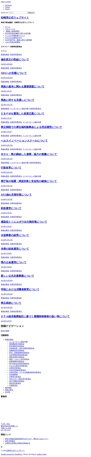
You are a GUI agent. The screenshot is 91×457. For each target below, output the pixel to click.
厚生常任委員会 (15, 383)
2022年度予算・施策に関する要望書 (18, 40)
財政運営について (11, 208)
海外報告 (8, 388)
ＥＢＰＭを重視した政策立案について (22, 113)
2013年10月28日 (7, 280)
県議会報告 (5, 54)
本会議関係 (13, 374)
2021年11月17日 (6, 105)
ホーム (7, 27)
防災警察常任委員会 (16, 346)
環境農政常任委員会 (16, 344)
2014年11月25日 (6, 199)
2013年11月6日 (6, 253)
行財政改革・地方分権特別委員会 (21, 348)
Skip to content (6, 2)
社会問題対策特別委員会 (18, 355)
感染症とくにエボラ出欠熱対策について (24, 221)
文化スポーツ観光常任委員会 (20, 379)
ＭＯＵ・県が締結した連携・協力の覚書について (29, 154)
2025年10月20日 (7, 78)
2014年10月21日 (7, 240)
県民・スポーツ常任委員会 (19, 359)
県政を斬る (9, 390)
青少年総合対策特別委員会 (19, 363)
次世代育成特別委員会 (17, 370)
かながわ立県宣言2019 (13, 38)
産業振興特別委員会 (16, 361)
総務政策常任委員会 (16, 350)
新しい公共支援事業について (17, 275)
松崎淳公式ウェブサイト (15, 17)
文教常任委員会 (15, 377)
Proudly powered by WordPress (11, 454)
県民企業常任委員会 (16, 357)
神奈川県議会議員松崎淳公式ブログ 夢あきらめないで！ (27, 439)
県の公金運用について (13, 262)
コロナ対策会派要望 (12, 42)
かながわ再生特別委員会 (18, 366)
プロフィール (10, 29)
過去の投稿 (5, 331)
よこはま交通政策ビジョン (15, 35)
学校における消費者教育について (20, 289)
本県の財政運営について (15, 248)
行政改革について (11, 167)
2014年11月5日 (6, 213)
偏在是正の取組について (15, 59)
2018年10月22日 (7, 145)
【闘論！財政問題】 (12, 31)
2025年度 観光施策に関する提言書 (18, 33)
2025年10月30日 (7, 64)
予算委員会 (13, 385)
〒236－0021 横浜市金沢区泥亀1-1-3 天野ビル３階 (9, 426)
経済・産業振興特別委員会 (19, 353)
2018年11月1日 (6, 118)
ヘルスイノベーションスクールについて (24, 140)
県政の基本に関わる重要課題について (22, 86)
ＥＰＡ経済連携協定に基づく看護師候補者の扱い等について (35, 316)
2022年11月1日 (6, 91)
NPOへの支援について (14, 73)
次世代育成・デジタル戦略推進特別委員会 (25, 372)
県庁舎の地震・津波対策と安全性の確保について (29, 181)
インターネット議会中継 (19, 108)
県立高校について (11, 303)
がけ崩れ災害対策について (16, 194)
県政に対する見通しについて (17, 100)
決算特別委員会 (16, 54)
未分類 (7, 392)
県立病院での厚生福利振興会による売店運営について (31, 127)
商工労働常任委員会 (16, 381)
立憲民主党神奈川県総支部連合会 (17, 443)
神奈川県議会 (10, 441)
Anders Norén (41, 454)
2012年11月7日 (6, 321)
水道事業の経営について (15, 235)
